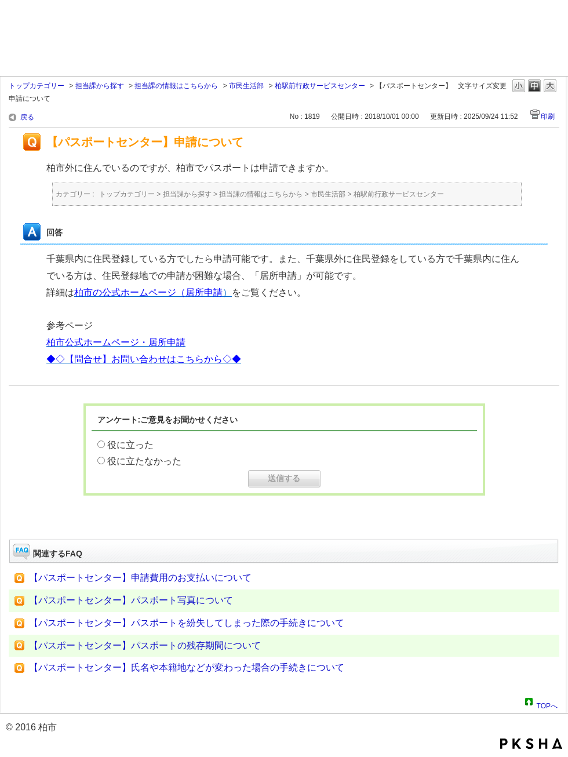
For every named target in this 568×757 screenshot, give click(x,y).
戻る (27, 117)
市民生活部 (246, 86)
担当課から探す (99, 86)
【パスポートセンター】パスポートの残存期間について (145, 645)
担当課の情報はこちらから (176, 86)
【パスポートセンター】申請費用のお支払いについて (140, 578)
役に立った (130, 445)
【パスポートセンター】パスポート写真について (131, 600)
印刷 (548, 116)
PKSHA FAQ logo (531, 743)
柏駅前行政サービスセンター (320, 86)
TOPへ (547, 704)
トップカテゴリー (36, 86)
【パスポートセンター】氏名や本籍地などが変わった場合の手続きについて (186, 667)
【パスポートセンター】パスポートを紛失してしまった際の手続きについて (186, 623)
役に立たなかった (144, 461)
